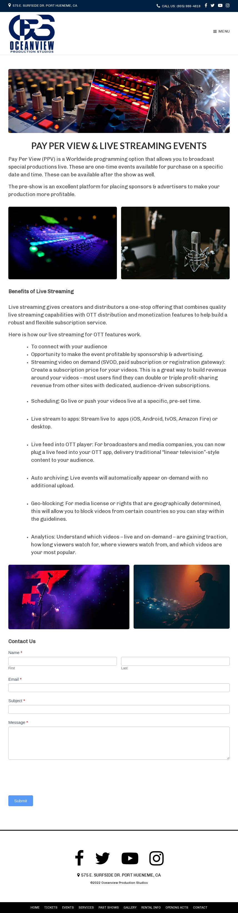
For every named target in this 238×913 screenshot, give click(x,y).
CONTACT (200, 907)
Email (15, 679)
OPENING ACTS (177, 907)
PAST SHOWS (109, 907)
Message (18, 722)
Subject (16, 700)
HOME (35, 907)
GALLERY (130, 907)
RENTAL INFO (151, 907)
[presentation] (50, 776)
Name (15, 652)
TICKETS (50, 907)
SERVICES (86, 907)
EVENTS (68, 907)
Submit (20, 800)
